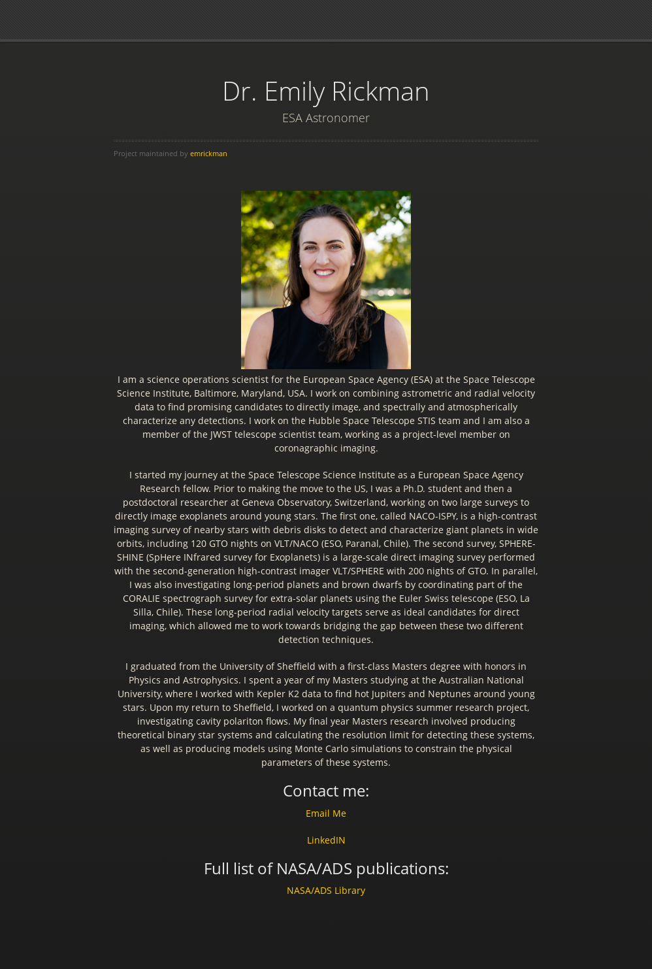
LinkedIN (326, 840)
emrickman (208, 153)
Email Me (326, 813)
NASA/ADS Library (326, 890)
